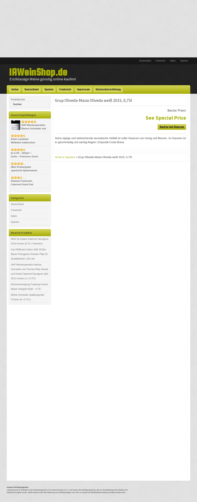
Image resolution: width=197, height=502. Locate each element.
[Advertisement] (98, 29)
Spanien (184, 61)
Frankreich (160, 61)
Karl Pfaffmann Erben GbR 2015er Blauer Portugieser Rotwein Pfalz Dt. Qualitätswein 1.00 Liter (29, 254)
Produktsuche (18, 99)
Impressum (83, 89)
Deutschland (145, 61)
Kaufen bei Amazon (172, 127)
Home (58, 157)
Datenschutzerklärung (108, 89)
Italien (173, 61)
